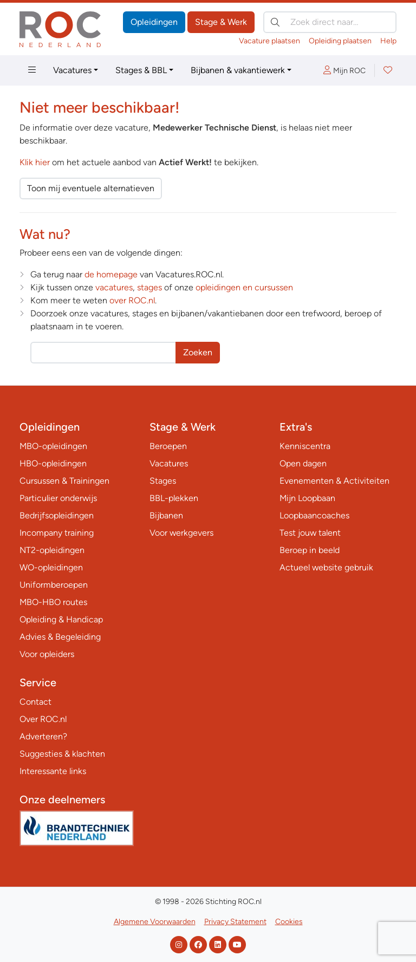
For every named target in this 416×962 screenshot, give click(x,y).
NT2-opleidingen (52, 550)
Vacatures (72, 70)
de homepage (111, 274)
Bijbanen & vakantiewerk (238, 70)
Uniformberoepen (54, 585)
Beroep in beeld (310, 550)
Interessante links (53, 771)
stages (149, 287)
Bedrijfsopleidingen (57, 515)
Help (388, 41)
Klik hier (35, 162)
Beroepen (168, 446)
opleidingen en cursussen (244, 287)
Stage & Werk (221, 22)
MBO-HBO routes (53, 602)
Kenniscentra (305, 446)
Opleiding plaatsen (340, 41)
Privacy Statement (235, 921)
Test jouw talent (310, 533)
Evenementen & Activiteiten (334, 481)
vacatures (114, 287)
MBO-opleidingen (53, 446)
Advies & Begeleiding (60, 637)
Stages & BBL (141, 70)
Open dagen (303, 463)
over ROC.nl (132, 300)
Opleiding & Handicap (61, 619)
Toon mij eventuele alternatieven (90, 188)
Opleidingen (154, 22)
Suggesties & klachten (62, 754)
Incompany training (57, 533)
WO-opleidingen (51, 567)
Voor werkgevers (181, 533)
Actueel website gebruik (326, 567)
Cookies (289, 921)
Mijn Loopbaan (307, 498)
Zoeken (197, 352)
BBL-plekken (174, 498)
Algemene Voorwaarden (155, 921)
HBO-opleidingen (53, 463)
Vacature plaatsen (269, 41)
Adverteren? (43, 736)
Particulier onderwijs (58, 498)
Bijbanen (166, 515)
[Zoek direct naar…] (329, 22)
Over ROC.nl (43, 719)
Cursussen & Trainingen (64, 481)
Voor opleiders (47, 654)
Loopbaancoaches (314, 515)
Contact (35, 702)
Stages (163, 481)
